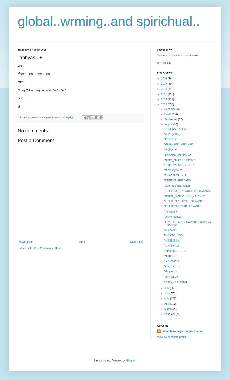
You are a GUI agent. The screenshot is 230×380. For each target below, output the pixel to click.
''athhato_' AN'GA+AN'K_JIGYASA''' (185, 196)
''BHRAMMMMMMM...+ (177, 154)
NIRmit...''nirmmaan (175, 281)
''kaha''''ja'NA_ (172, 134)
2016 (164, 88)
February (170, 314)
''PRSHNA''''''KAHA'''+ (176, 128)
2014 (164, 99)
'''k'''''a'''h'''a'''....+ (173, 139)
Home (81, 241)
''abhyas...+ (170, 271)
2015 (164, 94)
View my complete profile (171, 337)
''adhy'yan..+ (171, 276)
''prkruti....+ (170, 256)
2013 (164, 104)
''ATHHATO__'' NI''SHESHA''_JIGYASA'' (187, 190)
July (167, 288)
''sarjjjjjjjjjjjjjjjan (172, 240)
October (169, 114)
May (167, 298)
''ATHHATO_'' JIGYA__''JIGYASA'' (184, 201)
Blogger (130, 360)
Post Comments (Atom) (47, 248)
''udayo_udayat (172, 216)
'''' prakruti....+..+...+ (175, 250)
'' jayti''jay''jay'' (172, 245)
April (167, 303)
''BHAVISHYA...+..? (175, 175)
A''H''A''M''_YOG (173, 235)
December (170, 109)
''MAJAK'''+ (170, 149)
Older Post (136, 241)
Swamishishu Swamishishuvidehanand (178, 55)
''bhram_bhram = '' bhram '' (179, 160)
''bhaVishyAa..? (173, 170)
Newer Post (26, 241)
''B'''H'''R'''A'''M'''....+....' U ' (179, 165)
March (168, 308)
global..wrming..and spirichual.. (109, 21)
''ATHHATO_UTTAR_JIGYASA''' (182, 206)
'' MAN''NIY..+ (171, 261)
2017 (164, 83)
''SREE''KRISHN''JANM (177, 180)
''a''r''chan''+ (170, 211)
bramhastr (170, 230)
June (167, 293)
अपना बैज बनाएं (164, 63)
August (168, 124)
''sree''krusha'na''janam (177, 185)
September (171, 119)
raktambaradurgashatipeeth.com (182, 331)
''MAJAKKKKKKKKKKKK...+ (180, 144)
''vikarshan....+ (172, 266)
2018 (164, 78)
